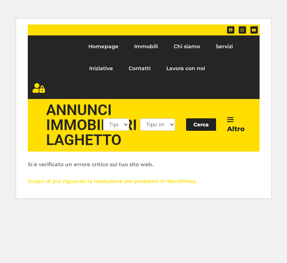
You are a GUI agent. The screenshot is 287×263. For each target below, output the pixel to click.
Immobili (146, 46)
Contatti (140, 68)
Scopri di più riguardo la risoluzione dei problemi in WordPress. (112, 181)
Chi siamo (187, 46)
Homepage (103, 46)
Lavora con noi (185, 68)
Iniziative (101, 68)
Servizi (224, 46)
